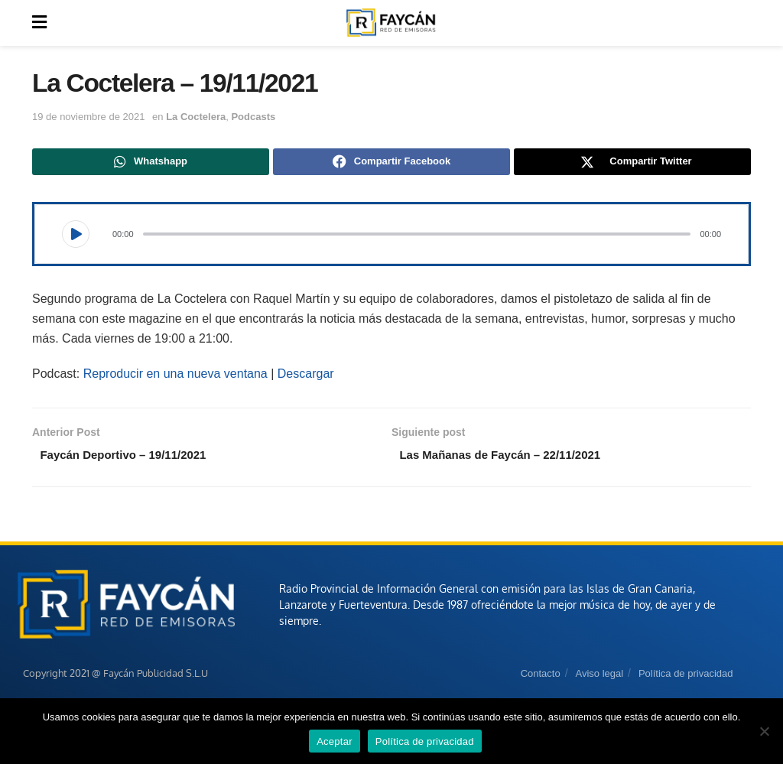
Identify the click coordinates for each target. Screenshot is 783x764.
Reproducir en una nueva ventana (175, 375)
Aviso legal (599, 678)
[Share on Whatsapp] (150, 162)
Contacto (540, 678)
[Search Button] (742, 23)
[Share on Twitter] (632, 162)
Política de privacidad (685, 678)
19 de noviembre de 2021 (88, 116)
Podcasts (253, 116)
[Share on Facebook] (391, 162)
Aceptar (335, 741)
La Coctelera (196, 116)
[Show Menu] (39, 23)
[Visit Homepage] (391, 23)
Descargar (306, 375)
